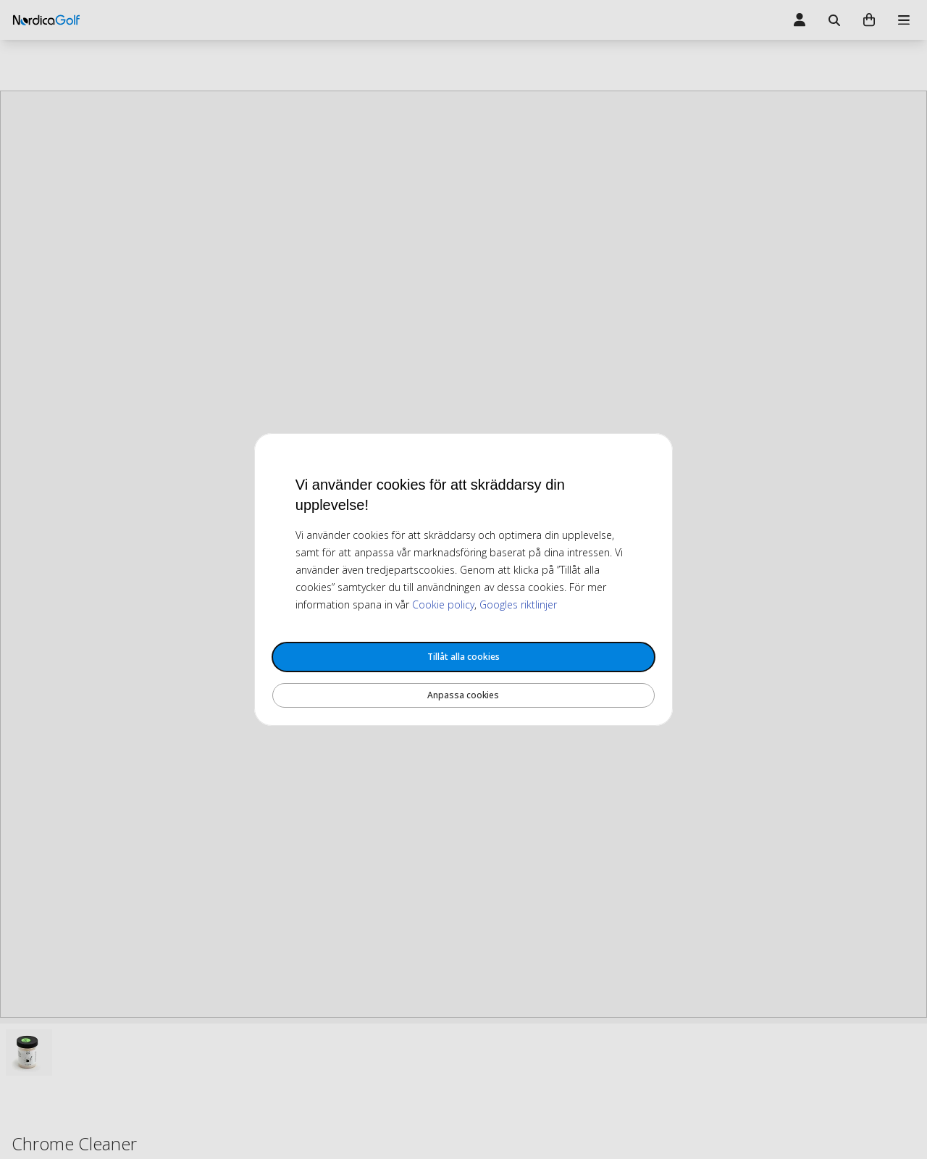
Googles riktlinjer (518, 604)
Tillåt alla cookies (463, 656)
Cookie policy (443, 604)
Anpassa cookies (463, 695)
